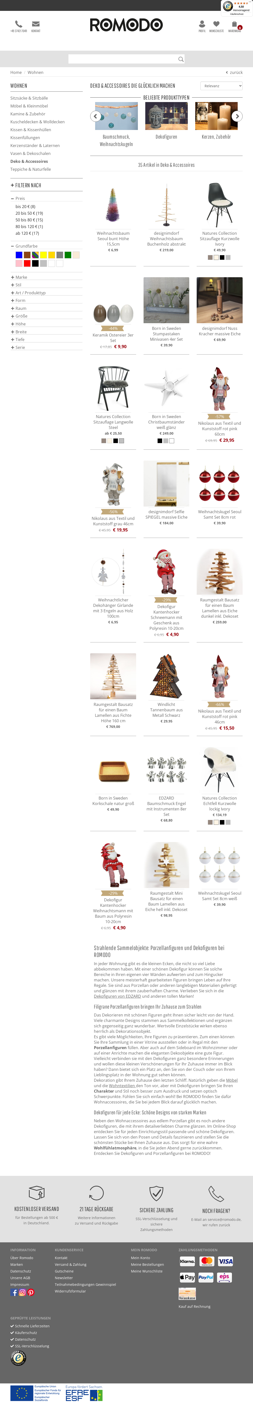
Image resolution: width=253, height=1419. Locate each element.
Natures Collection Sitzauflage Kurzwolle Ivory (219, 239)
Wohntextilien (122, 1085)
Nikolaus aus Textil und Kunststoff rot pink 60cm (219, 429)
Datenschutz (20, 1271)
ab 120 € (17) (27, 233)
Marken (16, 1264)
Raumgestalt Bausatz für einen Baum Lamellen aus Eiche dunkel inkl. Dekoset (219, 608)
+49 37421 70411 (18, 26)
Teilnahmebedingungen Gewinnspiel (85, 1284)
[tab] (47, 198)
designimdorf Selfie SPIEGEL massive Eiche (167, 514)
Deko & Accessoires (29, 161)
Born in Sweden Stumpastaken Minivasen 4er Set (166, 334)
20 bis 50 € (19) (29, 213)
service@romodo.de (224, 1219)
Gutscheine (64, 1271)
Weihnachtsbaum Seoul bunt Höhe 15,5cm (113, 239)
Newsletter (64, 1277)
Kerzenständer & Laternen (35, 145)
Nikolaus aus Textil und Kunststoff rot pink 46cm (219, 716)
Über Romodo (21, 1257)
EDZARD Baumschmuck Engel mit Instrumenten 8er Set (167, 806)
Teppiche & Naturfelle (30, 169)
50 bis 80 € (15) (29, 220)
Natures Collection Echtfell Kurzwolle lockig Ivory (219, 803)
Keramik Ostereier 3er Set (113, 337)
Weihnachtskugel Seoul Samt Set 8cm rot (219, 514)
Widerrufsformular (70, 1291)
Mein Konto (140, 1257)
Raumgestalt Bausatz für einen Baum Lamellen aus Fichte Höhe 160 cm (113, 712)
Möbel (232, 1080)
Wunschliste (216, 26)
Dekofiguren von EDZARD (117, 996)
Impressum (19, 1284)
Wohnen (35, 72)
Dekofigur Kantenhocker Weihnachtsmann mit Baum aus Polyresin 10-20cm (113, 910)
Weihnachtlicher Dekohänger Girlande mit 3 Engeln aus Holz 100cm (113, 608)
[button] (234, 27)
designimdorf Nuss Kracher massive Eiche (220, 331)
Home (16, 72)
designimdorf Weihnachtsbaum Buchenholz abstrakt (166, 239)
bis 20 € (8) (25, 206)
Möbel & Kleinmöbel (29, 106)
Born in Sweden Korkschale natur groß (113, 800)
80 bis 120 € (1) (29, 226)
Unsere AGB (20, 1277)
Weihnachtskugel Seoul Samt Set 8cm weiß (219, 895)
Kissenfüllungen (25, 137)
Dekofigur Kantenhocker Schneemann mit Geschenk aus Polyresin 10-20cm (166, 617)
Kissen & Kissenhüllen (30, 129)
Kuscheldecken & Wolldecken (37, 122)
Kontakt (35, 26)
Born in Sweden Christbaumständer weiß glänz (166, 422)
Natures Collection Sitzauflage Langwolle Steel (113, 422)
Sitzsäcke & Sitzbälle (29, 98)
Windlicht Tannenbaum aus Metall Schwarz (166, 710)
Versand (86, 1223)
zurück (236, 72)
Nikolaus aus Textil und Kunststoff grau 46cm (113, 521)
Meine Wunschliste (147, 1271)
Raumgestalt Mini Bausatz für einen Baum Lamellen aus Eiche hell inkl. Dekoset (166, 901)
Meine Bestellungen (147, 1264)
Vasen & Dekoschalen (30, 153)
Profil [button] (202, 26)
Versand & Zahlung (70, 1264)
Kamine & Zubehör (27, 114)
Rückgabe (110, 1223)
